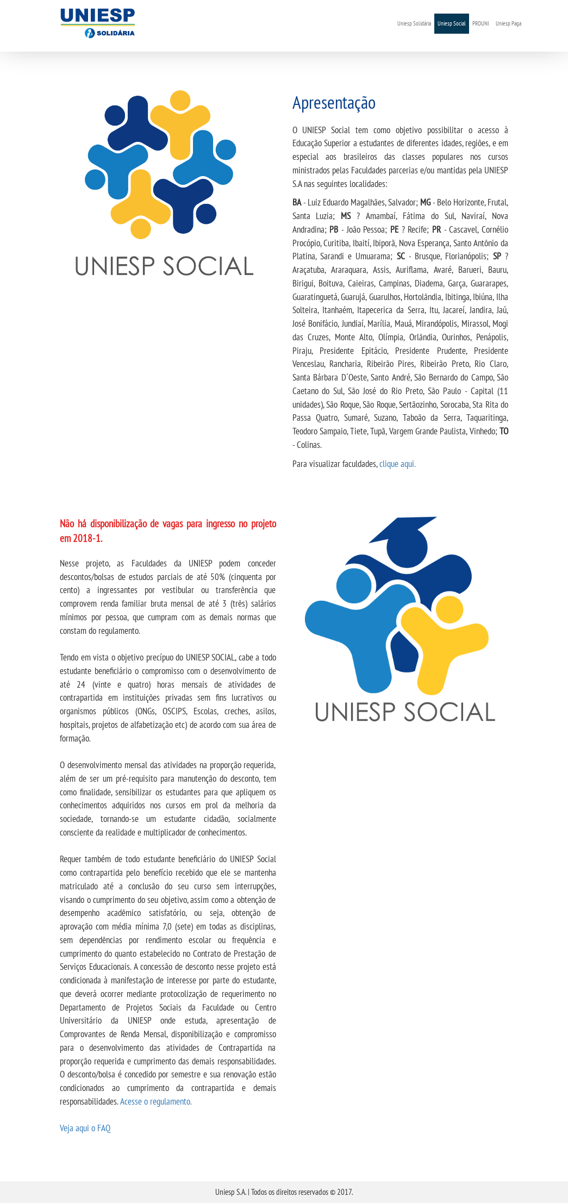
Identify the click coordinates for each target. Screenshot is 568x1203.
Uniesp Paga (508, 23)
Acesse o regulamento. (156, 1101)
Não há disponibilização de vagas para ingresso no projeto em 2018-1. (168, 531)
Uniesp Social (452, 23)
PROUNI (480, 23)
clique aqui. (397, 463)
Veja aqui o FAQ (85, 1127)
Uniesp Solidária (414, 23)
